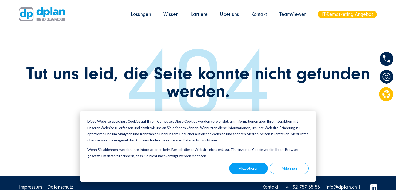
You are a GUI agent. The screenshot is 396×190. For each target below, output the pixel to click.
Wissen (170, 14)
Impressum (30, 187)
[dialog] (198, 146)
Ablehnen (289, 168)
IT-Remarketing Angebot (347, 14)
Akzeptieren (248, 168)
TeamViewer (292, 14)
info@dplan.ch (341, 187)
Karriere (199, 14)
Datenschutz (60, 187)
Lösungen (141, 14)
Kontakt (259, 14)
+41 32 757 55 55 (302, 187)
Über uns (229, 14)
